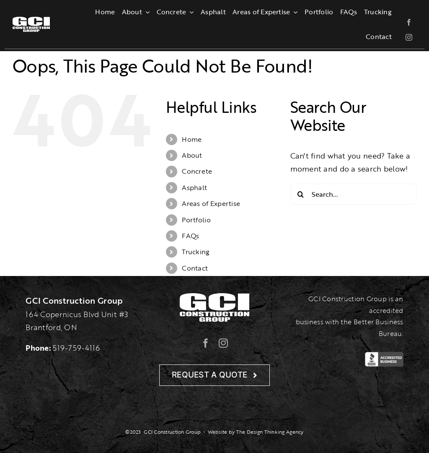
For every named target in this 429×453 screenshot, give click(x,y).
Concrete (197, 171)
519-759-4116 (76, 347)
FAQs (190, 236)
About (192, 155)
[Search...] (353, 194)
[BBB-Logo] (384, 355)
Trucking (195, 252)
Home (192, 139)
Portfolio (196, 220)
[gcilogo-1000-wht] (31, 20)
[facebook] (409, 22)
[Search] (300, 194)
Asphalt (194, 187)
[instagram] (409, 37)
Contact (195, 268)
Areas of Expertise (211, 203)
